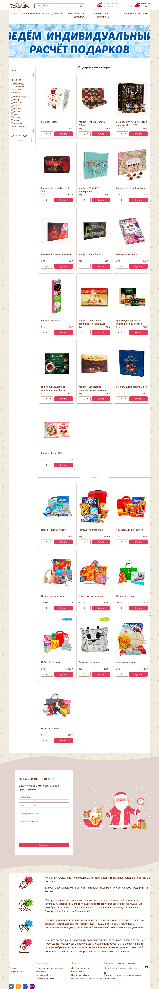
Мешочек (17, 102)
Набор (16, 99)
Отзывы (128, 13)
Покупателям (42, 963)
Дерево (16, 111)
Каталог (19, 13)
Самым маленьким (126, 662)
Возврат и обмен (44, 975)
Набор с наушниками (52, 595)
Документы (76, 963)
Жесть (16, 120)
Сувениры (33, 13)
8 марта (17, 89)
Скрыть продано (21, 135)
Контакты (141, 13)
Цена (13, 70)
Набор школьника (50, 728)
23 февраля (18, 86)
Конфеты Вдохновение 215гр (131, 386)
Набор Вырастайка (51, 662)
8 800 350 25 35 (111, 3)
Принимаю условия (122, 977)
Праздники (16, 79)
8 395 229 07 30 (111, 6)
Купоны (66, 13)
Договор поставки (80, 968)
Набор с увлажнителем (53, 529)
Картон (16, 105)
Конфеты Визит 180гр (52, 452)
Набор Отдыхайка (125, 595)
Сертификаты (77, 971)
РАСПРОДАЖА (50, 13)
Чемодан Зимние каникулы (130, 529)
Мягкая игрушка (21, 96)
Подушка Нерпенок (89, 662)
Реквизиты (41, 971)
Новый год (18, 83)
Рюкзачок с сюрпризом (91, 595)
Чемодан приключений (91, 529)
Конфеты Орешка (50, 320)
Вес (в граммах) (18, 126)
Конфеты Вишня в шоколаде (56, 254)
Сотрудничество (16, 971)
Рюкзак (16, 117)
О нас (11, 963)
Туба (15, 114)
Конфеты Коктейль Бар (91, 254)
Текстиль (17, 123)
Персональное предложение (50, 968)
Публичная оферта (80, 975)
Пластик (17, 108)
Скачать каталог (78, 15)
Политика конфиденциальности (86, 978)
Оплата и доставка (102, 15)
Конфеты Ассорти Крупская (130, 188)
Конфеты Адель (49, 121)
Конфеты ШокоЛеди (127, 254)
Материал (15, 92)
